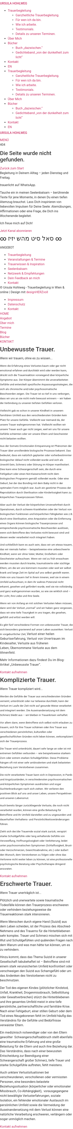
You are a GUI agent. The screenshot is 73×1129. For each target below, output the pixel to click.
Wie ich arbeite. (26, 24)
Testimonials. (25, 29)
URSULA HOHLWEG (13, 3)
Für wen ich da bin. (28, 20)
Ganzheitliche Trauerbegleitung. (37, 15)
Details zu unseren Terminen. (35, 34)
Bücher (13, 43)
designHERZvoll (37, 292)
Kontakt (13, 62)
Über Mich (15, 38)
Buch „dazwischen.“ (29, 48)
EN (10, 66)
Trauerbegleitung (19, 10)
